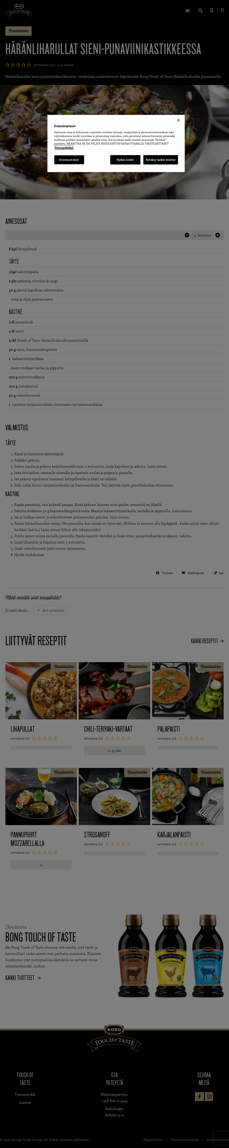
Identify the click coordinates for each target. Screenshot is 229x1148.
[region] (116, 143)
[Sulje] (178, 120)
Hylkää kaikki (125, 159)
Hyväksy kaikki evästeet (161, 159)
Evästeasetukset (69, 159)
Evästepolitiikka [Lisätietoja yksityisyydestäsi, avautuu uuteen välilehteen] (64, 147)
